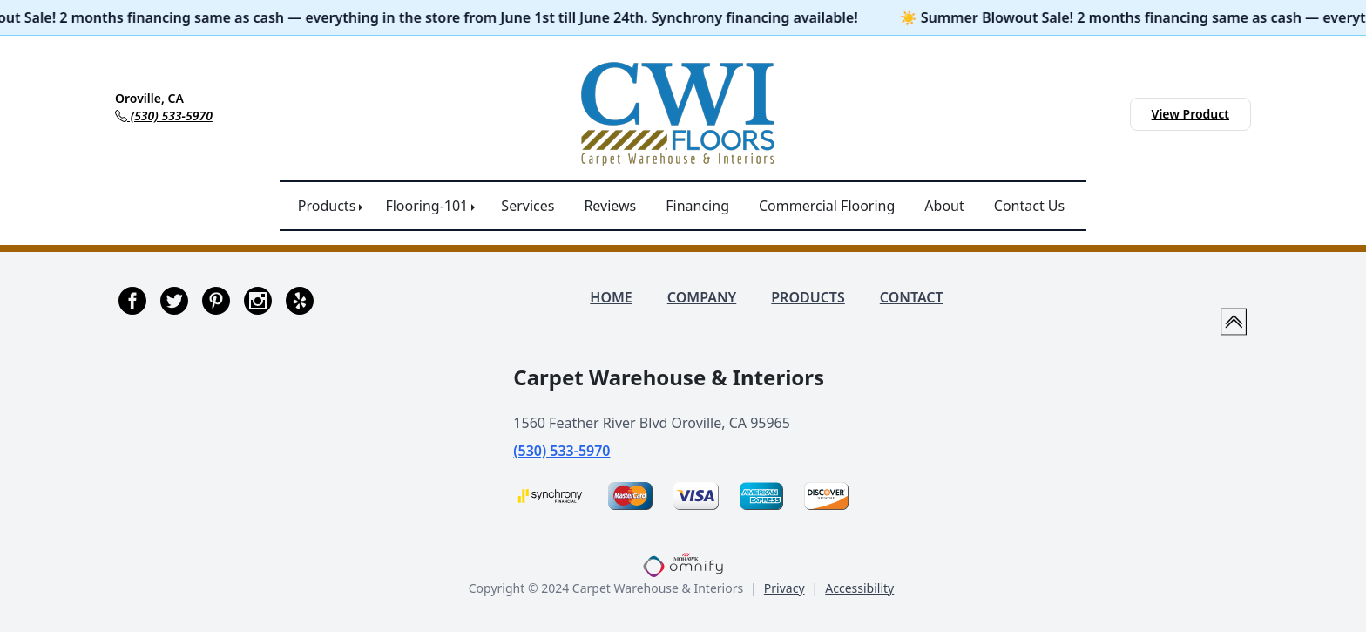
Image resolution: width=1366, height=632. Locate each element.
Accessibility (859, 588)
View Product (1190, 113)
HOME (611, 297)
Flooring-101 (426, 205)
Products (327, 205)
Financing (697, 205)
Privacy (784, 588)
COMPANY (701, 297)
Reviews (610, 205)
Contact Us (1029, 205)
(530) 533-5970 (561, 450)
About (944, 205)
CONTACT (911, 297)
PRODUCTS (808, 297)
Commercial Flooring (827, 205)
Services (527, 205)
